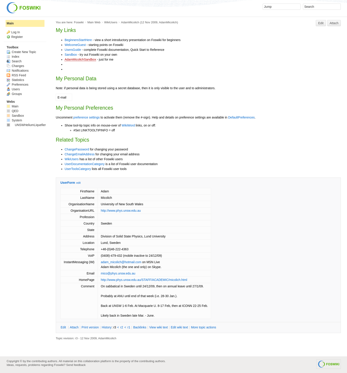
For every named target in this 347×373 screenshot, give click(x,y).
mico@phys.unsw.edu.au (118, 273)
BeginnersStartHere (78, 40)
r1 (128, 327)
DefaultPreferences (241, 117)
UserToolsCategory (78, 169)
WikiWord (128, 125)
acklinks (139, 327)
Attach (334, 23)
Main (10, 23)
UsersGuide (73, 49)
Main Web (93, 22)
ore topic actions (203, 327)
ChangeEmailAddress (79, 154)
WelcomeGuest (75, 45)
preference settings (86, 117)
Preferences (17, 84)
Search (14, 61)
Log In (15, 32)
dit (64, 327)
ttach (74, 327)
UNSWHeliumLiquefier (26, 125)
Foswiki (79, 22)
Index (13, 56)
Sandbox (71, 54)
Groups (14, 94)
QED (12, 111)
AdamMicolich (130, 22)
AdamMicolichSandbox (80, 59)
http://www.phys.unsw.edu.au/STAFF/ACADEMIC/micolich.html (144, 280)
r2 (121, 327)
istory (107, 327)
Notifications (18, 70)
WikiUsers (110, 22)
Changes (15, 66)
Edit (321, 23)
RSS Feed (16, 75)
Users (13, 89)
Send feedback (76, 365)
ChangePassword (77, 149)
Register (17, 37)
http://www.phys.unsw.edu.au (121, 210)
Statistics (15, 80)
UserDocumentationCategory (85, 164)
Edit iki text (179, 327)
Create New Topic (21, 52)
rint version (90, 327)
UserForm (67, 182)
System (14, 120)
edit (78, 182)
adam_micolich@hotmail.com (121, 262)
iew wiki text (158, 327)
